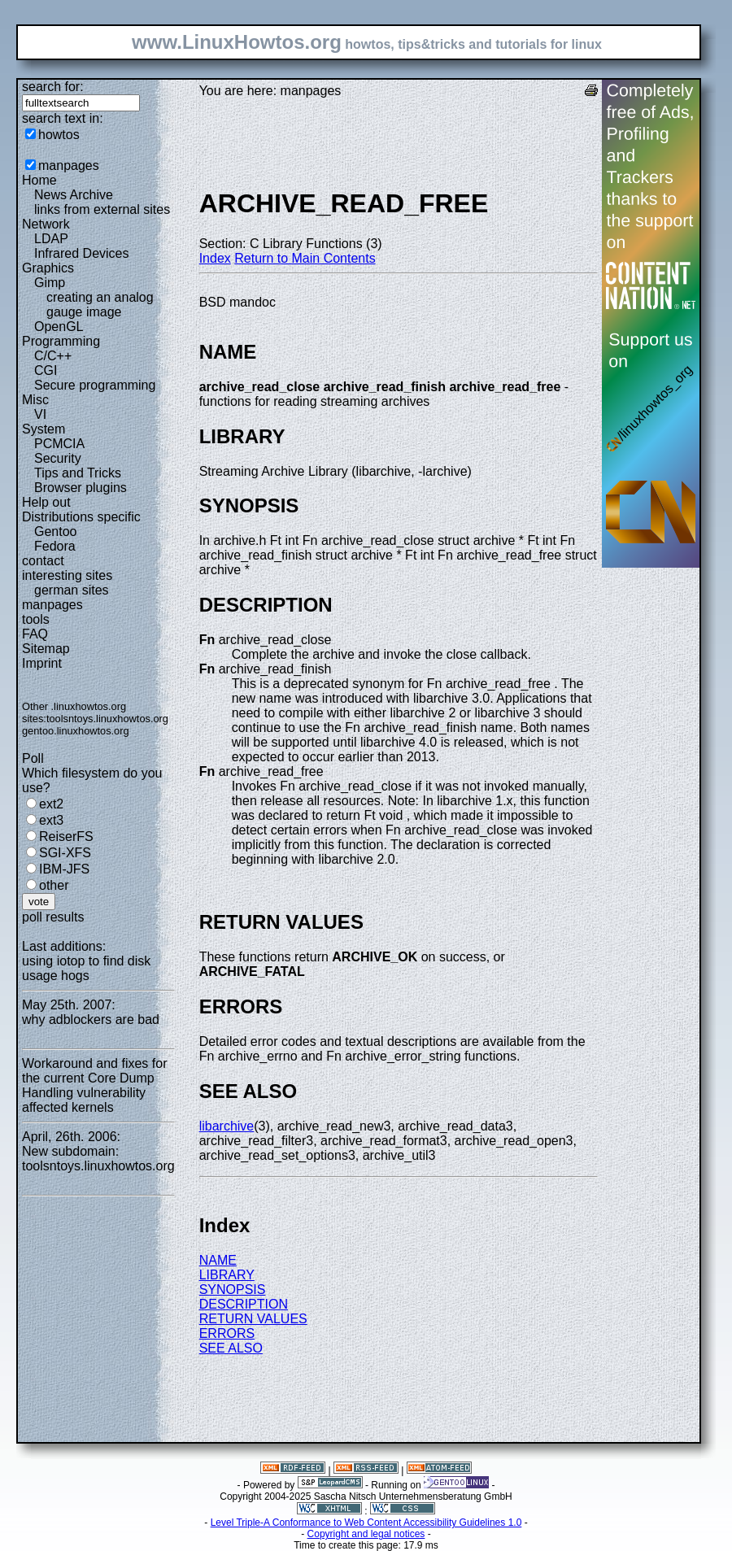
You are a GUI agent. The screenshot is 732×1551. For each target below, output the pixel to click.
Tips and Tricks (77, 473)
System (43, 429)
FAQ (35, 634)
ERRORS (227, 1333)
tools (36, 619)
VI (40, 414)
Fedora (55, 546)
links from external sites (102, 209)
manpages (68, 165)
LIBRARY (227, 1275)
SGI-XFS (65, 853)
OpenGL (58, 326)
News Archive (73, 195)
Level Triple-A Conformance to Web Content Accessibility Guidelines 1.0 (366, 1522)
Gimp (49, 283)
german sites (71, 590)
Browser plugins (80, 487)
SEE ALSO (231, 1348)
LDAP (51, 239)
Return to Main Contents (304, 258)
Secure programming (94, 385)
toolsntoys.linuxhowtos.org (107, 718)
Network (46, 224)
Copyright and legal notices (366, 1534)
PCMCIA (59, 444)
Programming (61, 341)
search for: (53, 87)
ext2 (51, 804)
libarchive (227, 1126)
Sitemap (46, 649)
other (53, 885)
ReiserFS (66, 836)
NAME (218, 1260)
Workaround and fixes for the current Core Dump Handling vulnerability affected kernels (94, 1085)
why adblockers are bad (90, 1019)
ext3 (51, 820)
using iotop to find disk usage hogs (86, 968)
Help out (46, 502)
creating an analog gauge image (100, 304)
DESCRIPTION (243, 1304)
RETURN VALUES (253, 1319)
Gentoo (55, 531)
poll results (53, 917)
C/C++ (53, 356)
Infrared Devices (81, 253)
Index (215, 258)
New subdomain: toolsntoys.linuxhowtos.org (98, 1158)
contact (43, 561)
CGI (45, 370)
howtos (59, 135)
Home (39, 180)
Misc (35, 400)
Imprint (42, 663)
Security (57, 458)
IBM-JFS (64, 869)
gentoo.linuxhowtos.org (75, 731)
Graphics (48, 268)
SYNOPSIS (232, 1289)
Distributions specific (81, 517)
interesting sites (67, 575)
